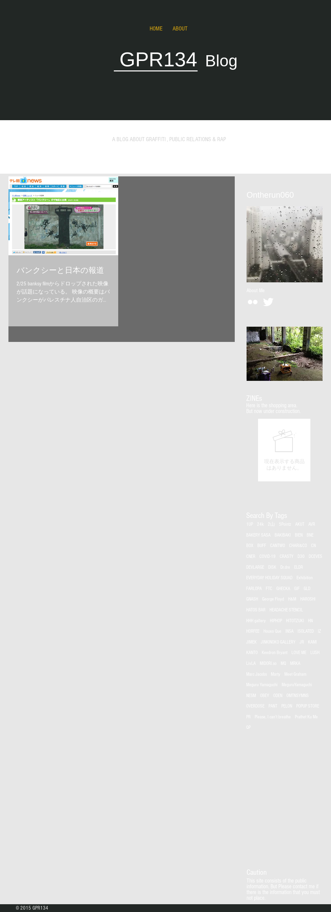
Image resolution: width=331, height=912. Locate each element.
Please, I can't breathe (273, 717)
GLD (307, 588)
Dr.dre (285, 567)
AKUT (299, 524)
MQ (283, 663)
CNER (250, 556)
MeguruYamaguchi (297, 685)
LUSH (315, 652)
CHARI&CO (298, 545)
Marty (275, 674)
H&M (292, 599)
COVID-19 (267, 556)
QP (248, 727)
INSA (289, 631)
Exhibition (305, 578)
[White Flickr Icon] (253, 302)
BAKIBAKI (283, 535)
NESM (251, 695)
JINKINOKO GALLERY (278, 642)
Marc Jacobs (256, 674)
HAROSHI (307, 599)
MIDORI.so (268, 663)
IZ (319, 631)
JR (302, 642)
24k (260, 524)
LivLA (251, 663)
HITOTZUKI (295, 621)
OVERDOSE (255, 706)
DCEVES (315, 556)
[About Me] (255, 290)
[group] (284, 450)
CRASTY (287, 556)
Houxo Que (272, 631)
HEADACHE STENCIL (286, 610)
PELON (286, 706)
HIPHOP (276, 621)
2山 (271, 524)
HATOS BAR (255, 610)
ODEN (277, 695)
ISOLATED (306, 631)
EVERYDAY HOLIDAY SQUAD (269, 578)
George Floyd (273, 599)
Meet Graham (295, 674)
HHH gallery (256, 621)
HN (310, 621)
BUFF (261, 545)
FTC (269, 588)
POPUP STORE (307, 706)
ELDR (298, 567)
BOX (249, 545)
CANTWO (277, 545)
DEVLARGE (255, 567)
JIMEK (251, 642)
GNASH (252, 599)
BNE (310, 535)
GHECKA (283, 588)
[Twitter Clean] (268, 302)
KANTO (252, 652)
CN (313, 545)
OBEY (264, 695)
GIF (297, 588)
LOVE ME (298, 652)
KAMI (312, 642)
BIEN (299, 535)
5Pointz (285, 524)
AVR (311, 524)
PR (248, 717)
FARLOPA (254, 588)
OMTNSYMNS (297, 695)
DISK (272, 567)
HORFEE (252, 631)
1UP (249, 524)
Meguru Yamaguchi (262, 685)
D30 (301, 556)
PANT (273, 706)
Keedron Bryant (274, 652)
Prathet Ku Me (306, 717)
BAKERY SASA (258, 535)
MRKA (295, 663)
